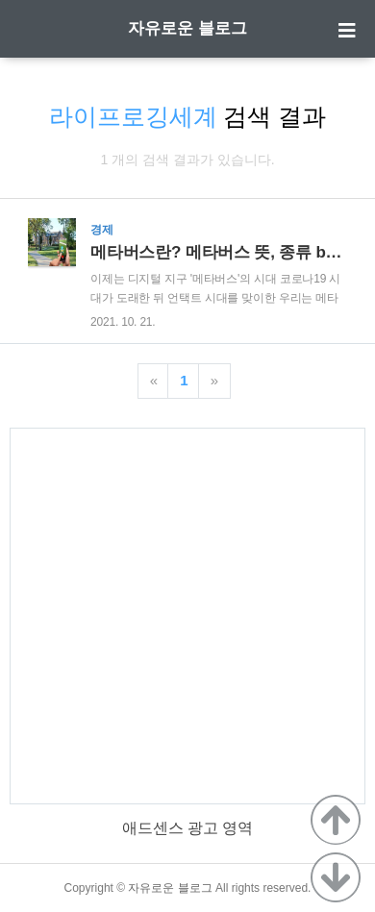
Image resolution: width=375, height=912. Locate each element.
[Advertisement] (187, 616)
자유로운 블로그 (187, 28)
